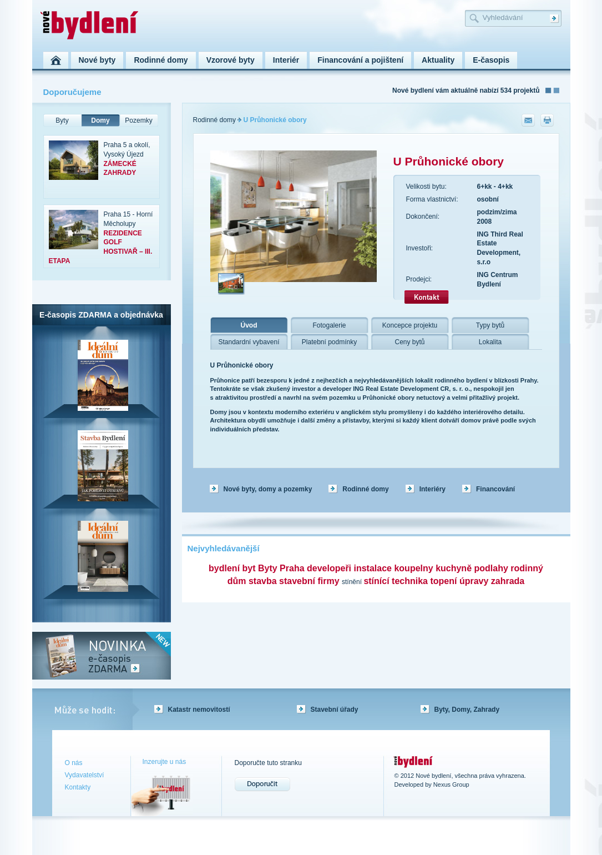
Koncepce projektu (409, 325)
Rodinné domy (214, 120)
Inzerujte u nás (164, 762)
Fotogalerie (329, 325)
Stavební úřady (334, 709)
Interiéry (432, 489)
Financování (495, 489)
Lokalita (490, 342)
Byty (61, 120)
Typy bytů (490, 325)
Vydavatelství (84, 775)
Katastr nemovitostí (199, 709)
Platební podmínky (329, 342)
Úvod (249, 325)
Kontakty (78, 787)
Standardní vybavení (248, 342)
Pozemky (138, 120)
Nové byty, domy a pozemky (268, 489)
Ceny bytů (409, 342)
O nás (74, 763)
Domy (100, 120)
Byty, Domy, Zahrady (467, 709)
